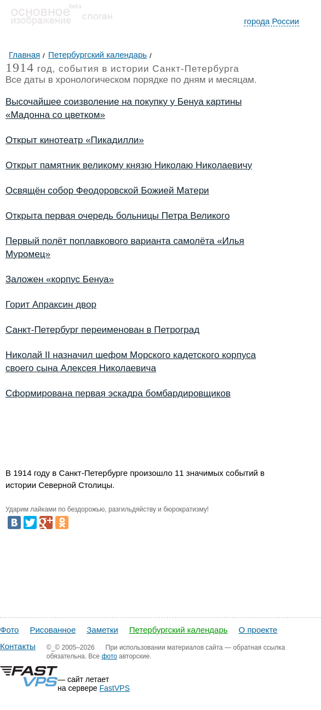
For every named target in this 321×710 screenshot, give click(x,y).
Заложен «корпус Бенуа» (59, 279)
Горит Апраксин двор (50, 304)
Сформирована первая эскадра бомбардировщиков (118, 393)
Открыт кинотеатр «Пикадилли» (74, 140)
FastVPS (115, 688)
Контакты (18, 646)
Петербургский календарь (178, 629)
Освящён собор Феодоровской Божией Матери (107, 190)
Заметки (102, 629)
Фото (9, 629)
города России (271, 21)
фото (109, 656)
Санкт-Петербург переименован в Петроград (102, 330)
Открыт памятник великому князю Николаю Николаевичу (128, 165)
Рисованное (53, 629)
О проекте (258, 629)
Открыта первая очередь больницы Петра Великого (117, 216)
